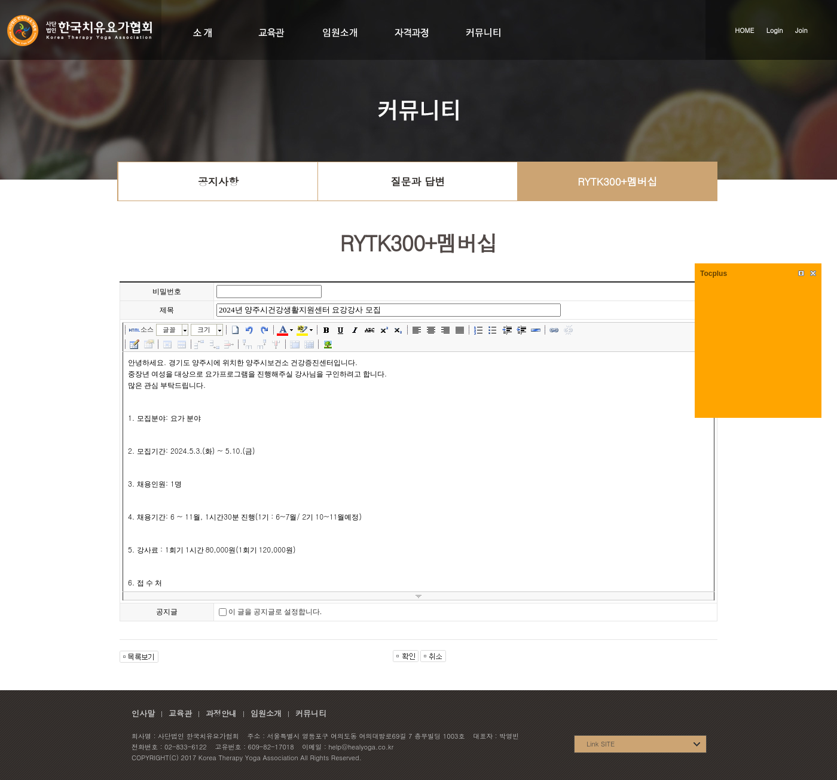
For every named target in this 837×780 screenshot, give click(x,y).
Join (801, 30)
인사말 (143, 713)
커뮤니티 (310, 713)
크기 (203, 329)
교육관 (180, 713)
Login (774, 30)
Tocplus (713, 273)
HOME (744, 30)
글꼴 (169, 329)
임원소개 (266, 713)
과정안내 (221, 713)
